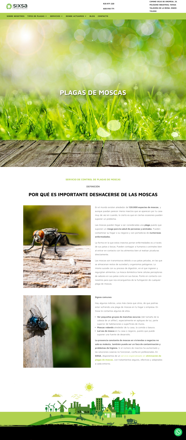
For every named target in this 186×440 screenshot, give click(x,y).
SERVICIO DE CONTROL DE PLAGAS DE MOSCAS (93, 179)
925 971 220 (108, 3)
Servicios (55, 16)
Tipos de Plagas (35, 16)
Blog (92, 16)
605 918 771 (108, 8)
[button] (178, 432)
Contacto (103, 16)
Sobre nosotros (15, 16)
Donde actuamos (75, 16)
